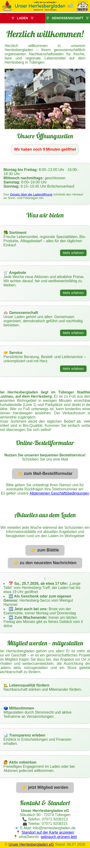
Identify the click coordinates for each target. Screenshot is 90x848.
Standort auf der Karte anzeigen (48, 832)
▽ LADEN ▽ (22, 18)
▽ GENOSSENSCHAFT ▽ (67, 18)
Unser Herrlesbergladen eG (31, 844)
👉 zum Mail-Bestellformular (45, 473)
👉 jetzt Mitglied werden (45, 787)
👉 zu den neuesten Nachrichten (44, 562)
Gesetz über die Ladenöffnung (31, 194)
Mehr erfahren (73, 253)
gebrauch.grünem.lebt (59, 837)
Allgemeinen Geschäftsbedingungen (59, 493)
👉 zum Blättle (45, 550)
